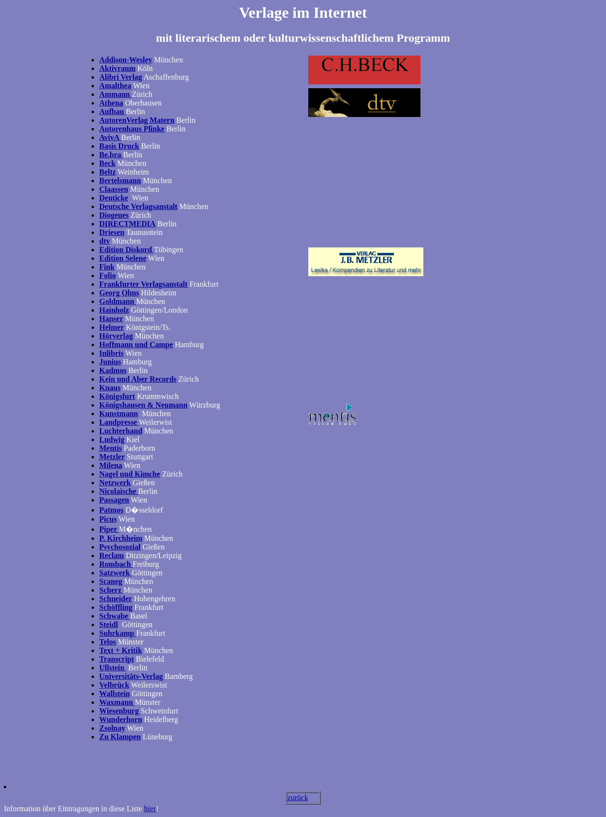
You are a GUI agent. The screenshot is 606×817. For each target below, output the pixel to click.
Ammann (115, 94)
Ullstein (112, 668)
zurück (298, 798)
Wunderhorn (120, 719)
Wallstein (114, 693)
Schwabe (114, 616)
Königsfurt (117, 396)
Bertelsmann (120, 180)
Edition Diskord (126, 249)
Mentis (110, 448)
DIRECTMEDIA (127, 224)
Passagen (114, 500)
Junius (110, 362)
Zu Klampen (120, 737)
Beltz (107, 172)
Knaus (109, 388)
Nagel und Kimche (129, 474)
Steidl (108, 624)
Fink (107, 267)
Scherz (111, 590)
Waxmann (117, 702)
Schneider (115, 599)
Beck (107, 163)
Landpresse (119, 422)
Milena (110, 465)
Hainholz (114, 310)
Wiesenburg (119, 711)
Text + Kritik (120, 650)
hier (150, 809)
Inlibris (111, 353)
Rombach (116, 564)
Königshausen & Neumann (143, 405)
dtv (104, 241)
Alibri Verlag (120, 77)
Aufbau (112, 111)
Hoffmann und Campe (136, 344)
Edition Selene (122, 258)
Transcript (116, 659)
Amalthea (115, 86)
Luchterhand (120, 431)
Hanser (111, 319)
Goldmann (117, 301)
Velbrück (114, 685)
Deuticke (113, 198)
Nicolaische (118, 491)
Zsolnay (112, 728)
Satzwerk (115, 573)
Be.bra (111, 155)
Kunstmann (118, 413)
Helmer (111, 327)
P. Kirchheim (120, 538)
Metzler (112, 457)
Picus (108, 519)
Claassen (113, 189)
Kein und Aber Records (137, 379)
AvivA (110, 137)
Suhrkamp (116, 633)
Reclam (111, 555)
